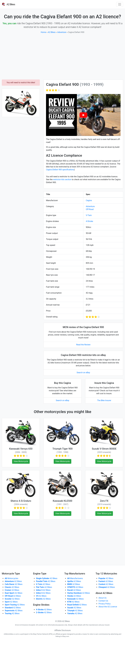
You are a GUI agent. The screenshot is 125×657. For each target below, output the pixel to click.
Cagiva (89, 200)
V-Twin (89, 215)
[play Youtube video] (83, 115)
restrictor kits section (62, 179)
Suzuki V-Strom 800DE (104, 448)
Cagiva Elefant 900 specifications (60, 169)
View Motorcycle (21, 461)
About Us (102, 598)
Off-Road (90, 209)
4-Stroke (89, 221)
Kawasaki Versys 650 (20, 448)
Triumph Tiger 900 (62, 448)
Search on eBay (83, 372)
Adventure (61, 32)
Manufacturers (75, 578)
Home (43, 32)
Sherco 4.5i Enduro (20, 500)
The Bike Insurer (104, 400)
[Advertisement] (62, 57)
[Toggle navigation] (119, 4)
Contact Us (103, 601)
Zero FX (104, 500)
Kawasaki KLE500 (62, 500)
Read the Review (83, 344)
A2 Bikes (51, 32)
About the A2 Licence (108, 606)
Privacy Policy (105, 604)
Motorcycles (11, 578)
